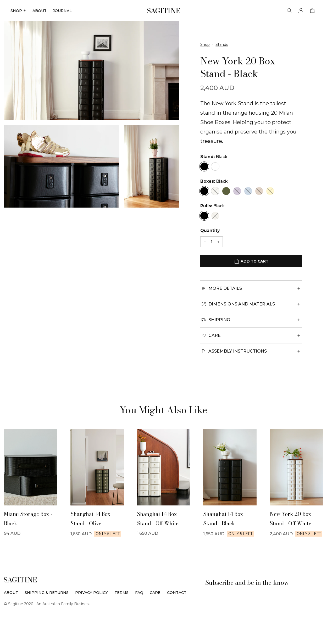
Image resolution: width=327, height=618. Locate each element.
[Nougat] (259, 191)
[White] (215, 166)
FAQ (139, 592)
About (11, 592)
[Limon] (270, 191)
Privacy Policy (91, 592)
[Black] (204, 166)
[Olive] (226, 191)
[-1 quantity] (204, 242)
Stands (221, 44)
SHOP (18, 10)
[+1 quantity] (218, 242)
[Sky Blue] (248, 191)
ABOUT (39, 10)
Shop (205, 44)
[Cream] (215, 216)
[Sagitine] (163, 10)
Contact (176, 592)
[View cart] (312, 11)
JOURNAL (62, 10)
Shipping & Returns (47, 592)
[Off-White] (215, 191)
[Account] (301, 11)
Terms (121, 592)
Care (155, 592)
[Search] (289, 11)
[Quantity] (211, 241)
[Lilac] (237, 191)
